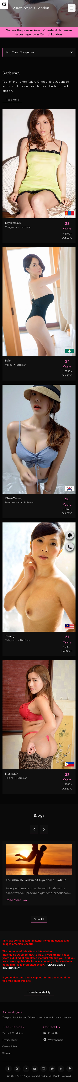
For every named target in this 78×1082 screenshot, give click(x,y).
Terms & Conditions (13, 1033)
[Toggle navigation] (72, 8)
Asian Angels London (31, 8)
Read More (12, 99)
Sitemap (6, 1053)
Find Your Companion (21, 52)
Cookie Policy (9, 1046)
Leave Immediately (39, 992)
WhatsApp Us (55, 1039)
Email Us (53, 1033)
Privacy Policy (9, 1039)
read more (13, 900)
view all (39, 919)
